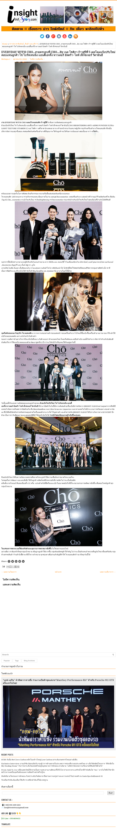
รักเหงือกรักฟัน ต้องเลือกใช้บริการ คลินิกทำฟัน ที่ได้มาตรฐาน (24, 780)
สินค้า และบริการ (31, 44)
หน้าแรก (58, 572)
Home (5, 44)
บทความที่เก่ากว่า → (108, 572)
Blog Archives (29, 661)
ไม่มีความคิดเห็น (36, 59)
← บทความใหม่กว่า (9, 572)
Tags (17, 661)
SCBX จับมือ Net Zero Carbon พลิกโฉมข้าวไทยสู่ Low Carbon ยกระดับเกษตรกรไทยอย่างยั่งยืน (39, 760)
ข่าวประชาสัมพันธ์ (16, 44)
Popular (7, 661)
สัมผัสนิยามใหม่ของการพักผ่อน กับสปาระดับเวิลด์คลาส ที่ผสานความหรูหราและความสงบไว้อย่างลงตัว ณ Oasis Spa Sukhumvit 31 (52, 776)
